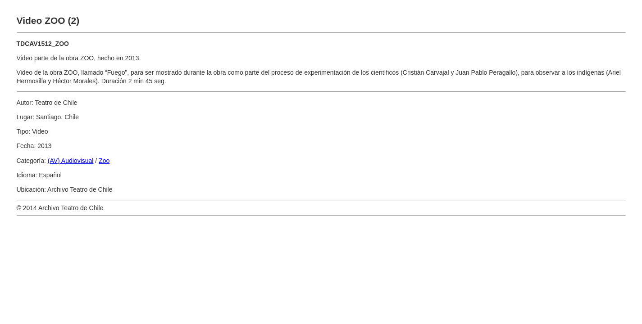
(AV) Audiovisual (71, 160)
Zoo (104, 160)
